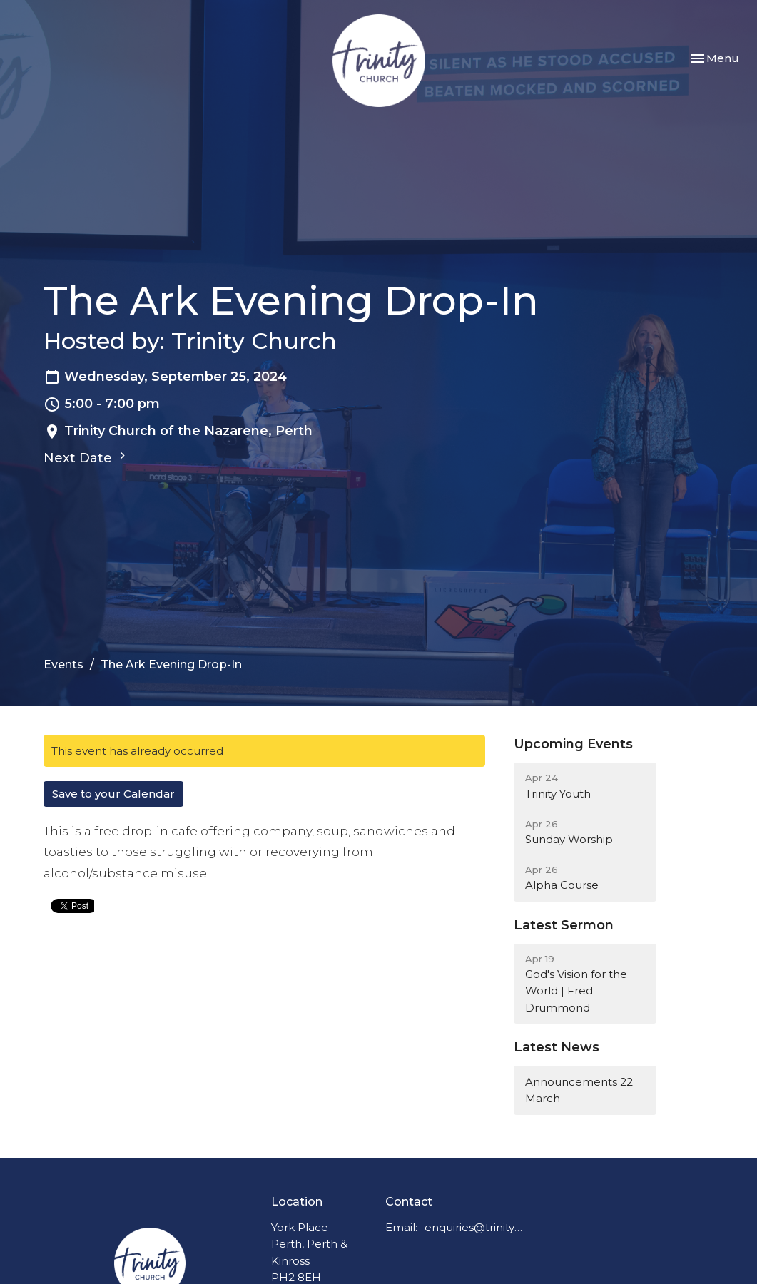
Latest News (556, 1047)
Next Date (86, 457)
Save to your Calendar (113, 793)
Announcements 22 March (579, 1090)
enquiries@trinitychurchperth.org (474, 1227)
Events (63, 664)
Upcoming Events (573, 744)
